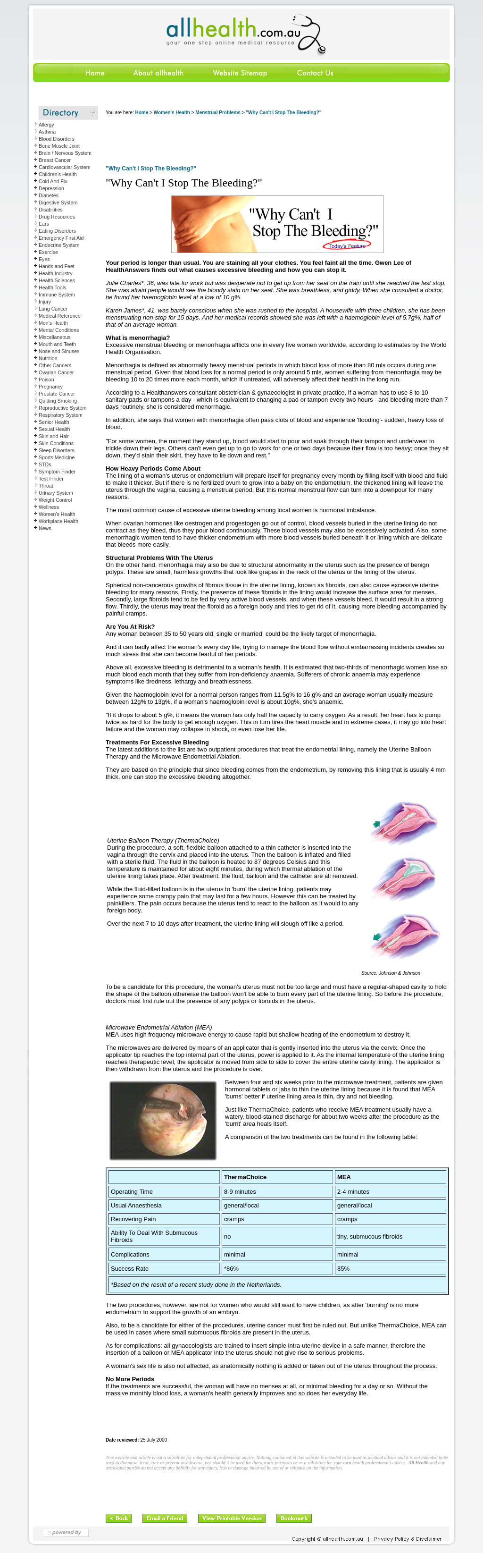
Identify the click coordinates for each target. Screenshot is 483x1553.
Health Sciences (57, 280)
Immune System (57, 294)
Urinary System (56, 493)
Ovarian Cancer (56, 372)
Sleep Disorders (57, 450)
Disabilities (51, 209)
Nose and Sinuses (59, 351)
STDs (45, 464)
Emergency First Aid (61, 238)
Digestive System (58, 202)
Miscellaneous (55, 337)
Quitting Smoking (58, 401)
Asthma (47, 132)
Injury (45, 301)
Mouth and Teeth (57, 344)
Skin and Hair (54, 436)
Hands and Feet (57, 266)
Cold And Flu (53, 181)
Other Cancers (55, 365)
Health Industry (56, 273)
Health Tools (52, 287)
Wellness (49, 507)
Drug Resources (57, 216)
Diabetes (48, 195)
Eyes (44, 259)
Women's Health (57, 514)
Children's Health (58, 174)
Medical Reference (60, 316)
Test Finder (51, 478)
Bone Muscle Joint (59, 146)
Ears (44, 224)
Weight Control (55, 500)
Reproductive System (62, 408)
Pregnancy (51, 386)
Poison (46, 379)
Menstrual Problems (218, 112)
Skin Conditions (56, 443)
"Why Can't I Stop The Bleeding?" (283, 112)
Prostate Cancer (57, 394)
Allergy (46, 124)
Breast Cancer (55, 160)
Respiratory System (61, 415)
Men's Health (53, 323)
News (45, 528)
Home (141, 112)
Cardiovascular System (65, 167)
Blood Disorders (57, 139)
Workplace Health (58, 521)
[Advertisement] (277, 141)
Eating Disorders (57, 231)
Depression (51, 188)
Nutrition (48, 358)
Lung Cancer (53, 309)
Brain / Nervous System (65, 153)
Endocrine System (59, 245)
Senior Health (54, 422)
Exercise (48, 252)
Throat (46, 486)
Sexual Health (54, 429)
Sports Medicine (57, 457)
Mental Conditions (59, 330)
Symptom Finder (57, 471)
